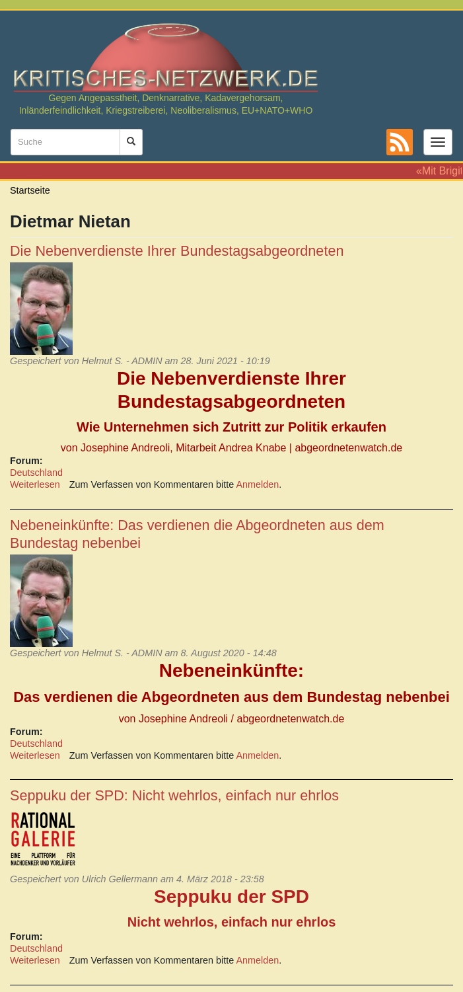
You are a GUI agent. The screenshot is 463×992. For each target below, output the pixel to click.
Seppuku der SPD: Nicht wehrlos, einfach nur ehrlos (174, 795)
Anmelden (257, 484)
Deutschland (36, 472)
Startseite (30, 190)
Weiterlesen (35, 484)
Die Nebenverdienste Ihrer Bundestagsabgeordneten (176, 251)
